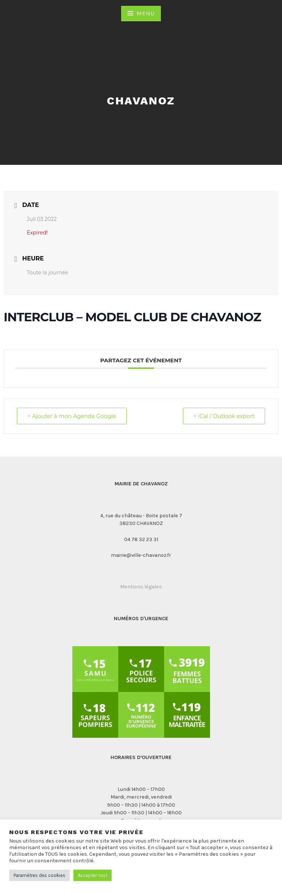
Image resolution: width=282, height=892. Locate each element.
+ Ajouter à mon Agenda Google (72, 415)
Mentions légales (141, 587)
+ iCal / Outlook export (224, 415)
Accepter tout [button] (92, 875)
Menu (145, 13)
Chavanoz (141, 100)
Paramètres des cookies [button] (39, 875)
